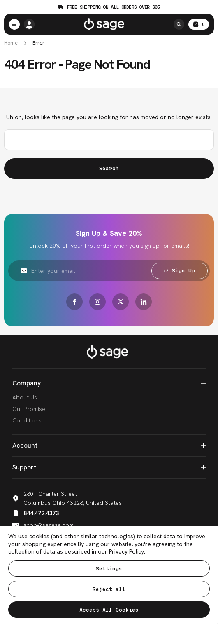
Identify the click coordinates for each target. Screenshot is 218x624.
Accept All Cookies (109, 609)
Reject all (109, 589)
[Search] (179, 24)
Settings (109, 568)
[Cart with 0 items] (198, 24)
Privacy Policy (126, 551)
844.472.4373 (35, 513)
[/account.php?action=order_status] (29, 24)
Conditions (27, 420)
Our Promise (28, 409)
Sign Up (179, 270)
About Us (24, 397)
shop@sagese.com (43, 525)
